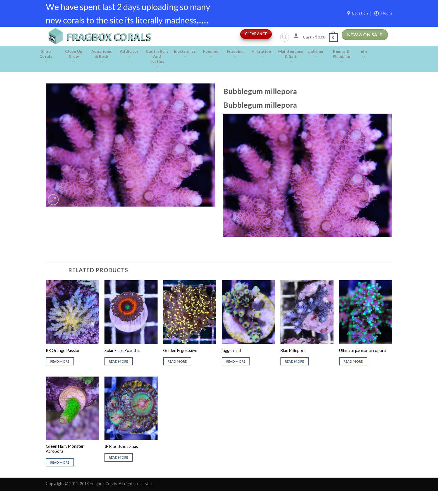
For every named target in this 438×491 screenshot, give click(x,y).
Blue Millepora (293, 350)
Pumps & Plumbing (341, 56)
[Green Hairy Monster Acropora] (72, 408)
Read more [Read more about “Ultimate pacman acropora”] (353, 361)
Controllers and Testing (157, 59)
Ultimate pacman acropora (362, 350)
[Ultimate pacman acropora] (365, 312)
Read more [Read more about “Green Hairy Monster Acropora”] (60, 462)
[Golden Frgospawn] (189, 312)
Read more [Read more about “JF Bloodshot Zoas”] (118, 457)
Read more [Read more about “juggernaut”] (236, 361)
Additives (129, 54)
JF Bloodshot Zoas (121, 446)
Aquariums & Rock (102, 56)
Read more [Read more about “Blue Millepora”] (294, 361)
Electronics (185, 54)
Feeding (211, 54)
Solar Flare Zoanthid (122, 350)
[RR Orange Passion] (72, 312)
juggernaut (231, 350)
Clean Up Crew (74, 56)
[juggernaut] (248, 312)
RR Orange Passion (63, 350)
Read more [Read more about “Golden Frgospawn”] (177, 361)
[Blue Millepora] (307, 312)
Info (363, 54)
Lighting (315, 54)
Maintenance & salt (290, 56)
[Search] (284, 37)
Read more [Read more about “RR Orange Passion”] (60, 361)
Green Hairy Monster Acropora (65, 449)
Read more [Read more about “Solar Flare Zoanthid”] (118, 361)
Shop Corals (46, 56)
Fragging (235, 54)
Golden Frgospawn (180, 350)
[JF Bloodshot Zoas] (131, 408)
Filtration (262, 54)
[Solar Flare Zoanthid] (131, 312)
